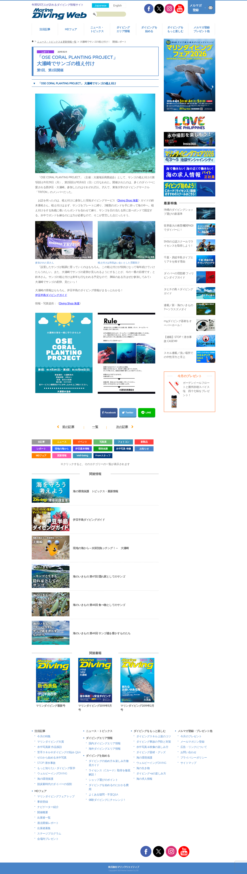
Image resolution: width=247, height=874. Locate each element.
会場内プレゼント (47, 838)
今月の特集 (44, 736)
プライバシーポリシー (193, 757)
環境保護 (103, 448)
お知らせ (144, 448)
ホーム (33, 41)
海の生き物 (143, 768)
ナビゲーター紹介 (47, 807)
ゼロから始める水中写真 (52, 757)
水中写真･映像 (123, 448)
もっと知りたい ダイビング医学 (56, 768)
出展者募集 (44, 828)
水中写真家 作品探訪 (49, 747)
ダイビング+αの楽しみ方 (151, 773)
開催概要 (42, 812)
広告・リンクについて (193, 747)
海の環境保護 (45, 778)
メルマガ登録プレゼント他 (201, 29)
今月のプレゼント (191, 736)
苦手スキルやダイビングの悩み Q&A (59, 752)
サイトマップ (188, 762)
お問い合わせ (188, 752)
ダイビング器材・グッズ (151, 752)
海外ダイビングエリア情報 (105, 748)
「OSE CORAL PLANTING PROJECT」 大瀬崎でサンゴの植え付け (77, 83)
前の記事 (68, 427)
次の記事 (122, 427)
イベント (82, 441)
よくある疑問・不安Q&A (103, 794)
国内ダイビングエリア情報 (105, 743)
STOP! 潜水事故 (46, 762)
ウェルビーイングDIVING (52, 773)
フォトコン (123, 441)
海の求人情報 (144, 778)
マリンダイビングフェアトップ (55, 796)
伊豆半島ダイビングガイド (51, 295)
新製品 (144, 441)
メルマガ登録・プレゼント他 (195, 731)
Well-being (82, 455)
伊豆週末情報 (82, 448)
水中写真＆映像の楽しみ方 (152, 747)
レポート (45, 52)
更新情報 (61, 455)
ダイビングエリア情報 (123, 29)
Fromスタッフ (102, 455)
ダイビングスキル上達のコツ (153, 736)
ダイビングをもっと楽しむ (175, 29)
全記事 (41, 441)
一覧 (95, 427)
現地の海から (62, 448)
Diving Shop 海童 (128, 200)
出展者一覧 (44, 817)
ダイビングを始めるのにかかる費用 (109, 787)
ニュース (61, 441)
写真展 (103, 441)
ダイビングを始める (149, 29)
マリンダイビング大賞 (50, 741)
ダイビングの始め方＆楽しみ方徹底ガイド (109, 763)
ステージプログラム (49, 833)
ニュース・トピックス (97, 29)
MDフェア (71, 29)
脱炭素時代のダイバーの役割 (54, 784)
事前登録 (42, 801)
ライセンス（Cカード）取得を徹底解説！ (109, 772)
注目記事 (44, 29)
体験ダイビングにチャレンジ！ (107, 799)
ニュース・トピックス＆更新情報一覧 (57, 41)
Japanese (100, 5)
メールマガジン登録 (192, 741)
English (117, 5)
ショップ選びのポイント (103, 779)
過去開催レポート (47, 823)
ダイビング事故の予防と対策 (153, 741)
